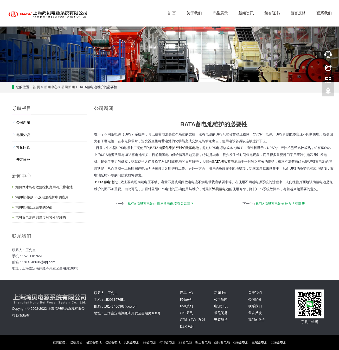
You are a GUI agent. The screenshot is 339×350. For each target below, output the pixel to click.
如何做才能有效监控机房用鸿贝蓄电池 (44, 187)
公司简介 (255, 299)
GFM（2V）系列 (192, 320)
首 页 (171, 13)
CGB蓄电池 (279, 342)
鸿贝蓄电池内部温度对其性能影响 (40, 217)
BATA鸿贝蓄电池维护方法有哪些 (280, 204)
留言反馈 (298, 13)
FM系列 (186, 299)
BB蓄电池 (149, 342)
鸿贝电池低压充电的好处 (33, 207)
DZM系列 (187, 326)
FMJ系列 (186, 306)
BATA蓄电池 (104, 182)
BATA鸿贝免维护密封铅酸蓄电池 (174, 148)
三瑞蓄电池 (259, 342)
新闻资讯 (246, 13)
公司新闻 (68, 87)
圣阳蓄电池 (222, 342)
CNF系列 (186, 313)
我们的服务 (256, 320)
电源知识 (23, 135)
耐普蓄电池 (94, 342)
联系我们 (324, 13)
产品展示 (220, 13)
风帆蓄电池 (131, 342)
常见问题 (23, 147)
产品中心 (186, 293)
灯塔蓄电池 (167, 342)
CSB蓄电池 (241, 342)
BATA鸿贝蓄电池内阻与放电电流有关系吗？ (160, 204)
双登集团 (76, 342)
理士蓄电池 (203, 342)
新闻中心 (51, 87)
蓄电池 (224, 161)
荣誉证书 (272, 13)
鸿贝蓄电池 (220, 189)
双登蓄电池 (113, 342)
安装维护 (23, 160)
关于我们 (194, 13)
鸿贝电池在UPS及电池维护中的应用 (42, 197)
